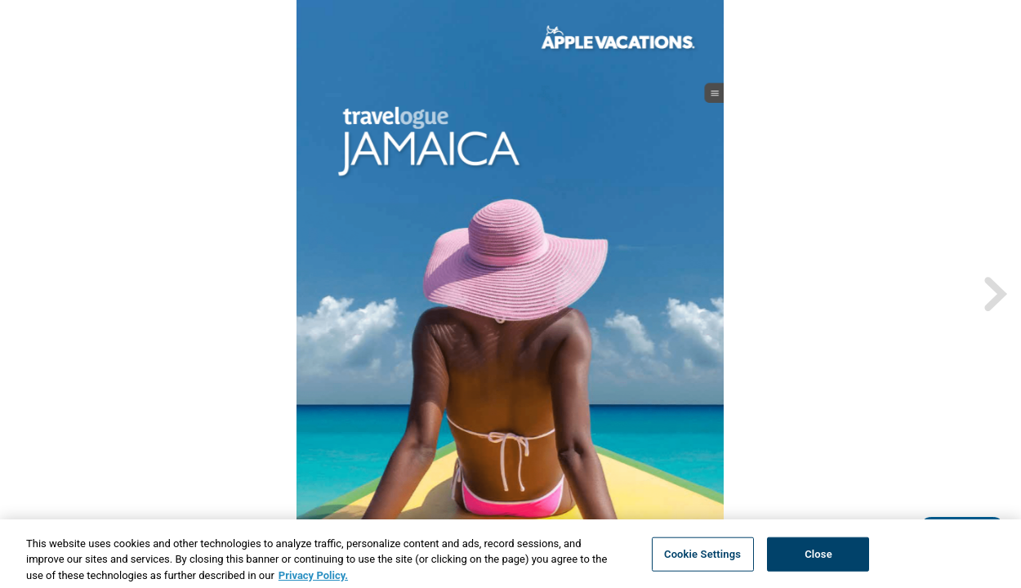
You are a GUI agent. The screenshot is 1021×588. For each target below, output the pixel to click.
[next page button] (993, 294)
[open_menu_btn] (714, 93)
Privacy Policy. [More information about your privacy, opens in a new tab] (313, 580)
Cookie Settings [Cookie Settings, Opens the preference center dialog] (702, 559)
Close (818, 559)
